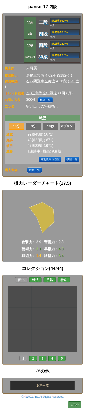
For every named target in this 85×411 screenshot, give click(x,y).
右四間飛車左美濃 (40, 81)
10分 (16, 126)
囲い (21, 280)
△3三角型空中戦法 (41, 93)
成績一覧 (34, 170)
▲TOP (74, 404)
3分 (33, 126)
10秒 (50, 126)
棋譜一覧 (45, 100)
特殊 (64, 280)
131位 (74, 81)
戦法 (35, 280)
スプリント (67, 126)
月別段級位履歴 (50, 159)
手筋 (49, 280)
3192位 (64, 75)
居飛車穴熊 (35, 75)
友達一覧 (42, 385)
